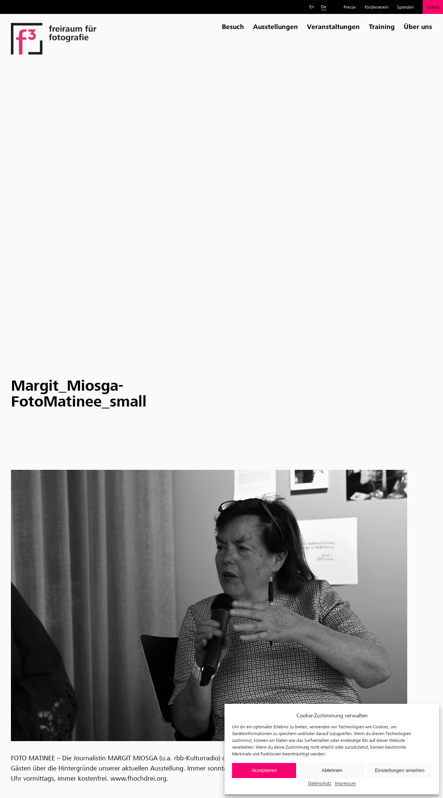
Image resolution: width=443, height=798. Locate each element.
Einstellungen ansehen (400, 770)
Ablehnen (332, 770)
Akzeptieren (264, 770)
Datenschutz (319, 783)
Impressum (345, 783)
